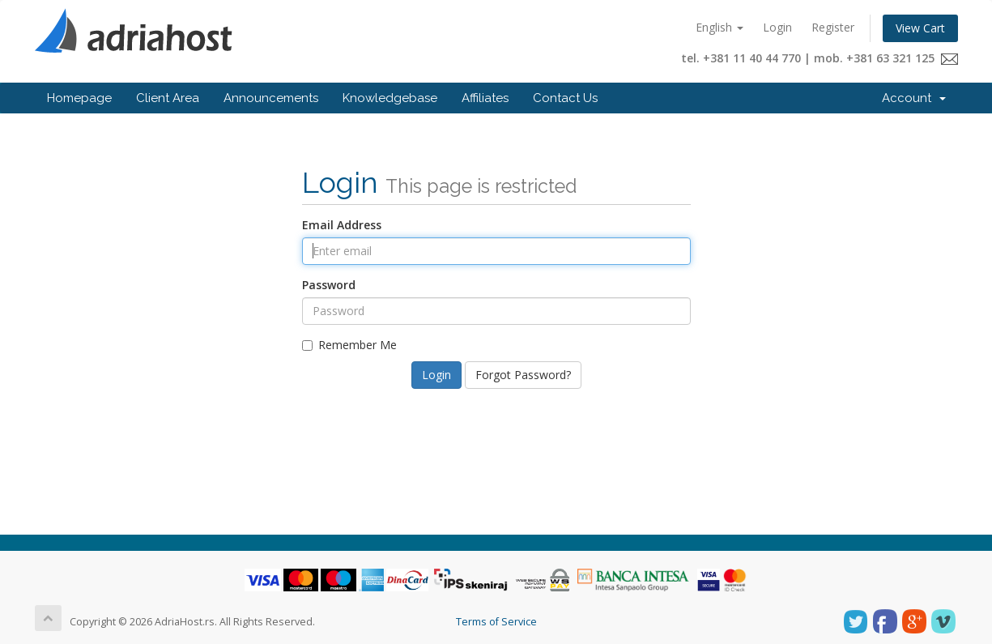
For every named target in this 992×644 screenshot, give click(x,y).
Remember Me (349, 344)
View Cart (920, 28)
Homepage (79, 98)
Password (329, 284)
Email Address (341, 224)
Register (832, 27)
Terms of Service (496, 622)
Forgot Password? (523, 374)
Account (914, 98)
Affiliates (485, 98)
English (719, 27)
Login (777, 27)
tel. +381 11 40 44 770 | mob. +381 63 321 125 (819, 58)
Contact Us (565, 98)
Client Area (167, 98)
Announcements (271, 98)
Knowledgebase (390, 98)
